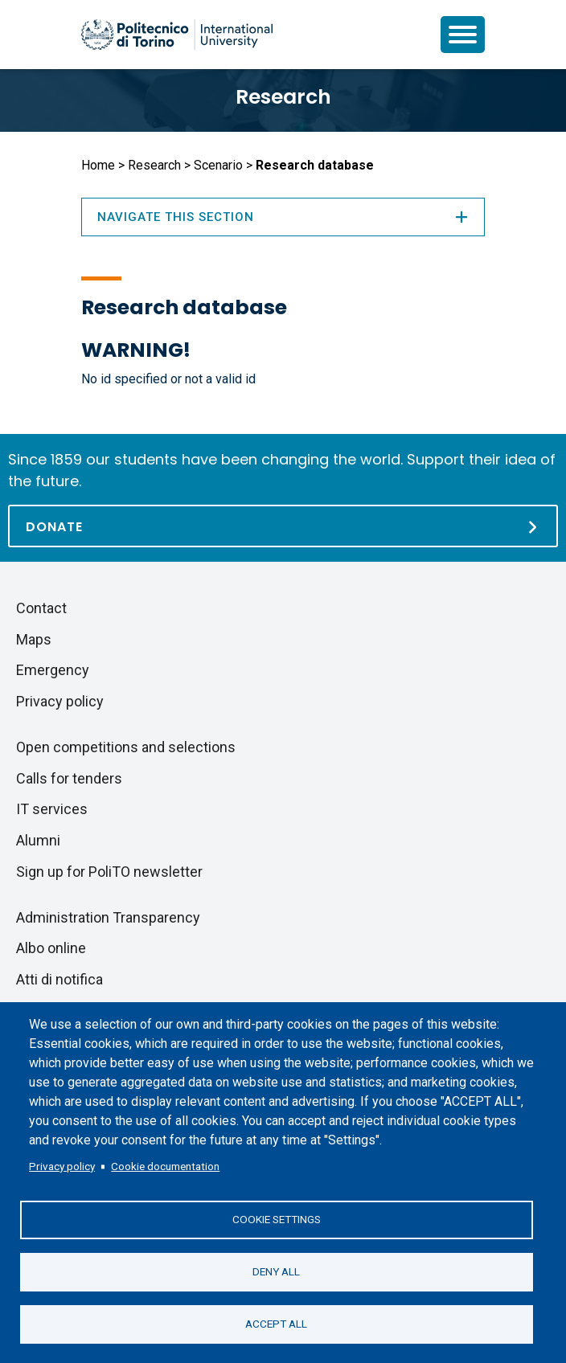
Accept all (276, 1323)
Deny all (276, 1271)
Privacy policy (62, 1166)
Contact (41, 608)
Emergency (52, 669)
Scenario (218, 165)
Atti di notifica (59, 979)
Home (98, 165)
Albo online (51, 947)
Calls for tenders (69, 778)
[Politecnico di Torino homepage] (177, 34)
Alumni (38, 840)
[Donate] (283, 526)
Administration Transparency (108, 917)
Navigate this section (283, 217)
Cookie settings (276, 1219)
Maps (33, 639)
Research (283, 97)
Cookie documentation (165, 1166)
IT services (52, 808)
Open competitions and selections (126, 747)
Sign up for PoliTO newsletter (109, 871)
